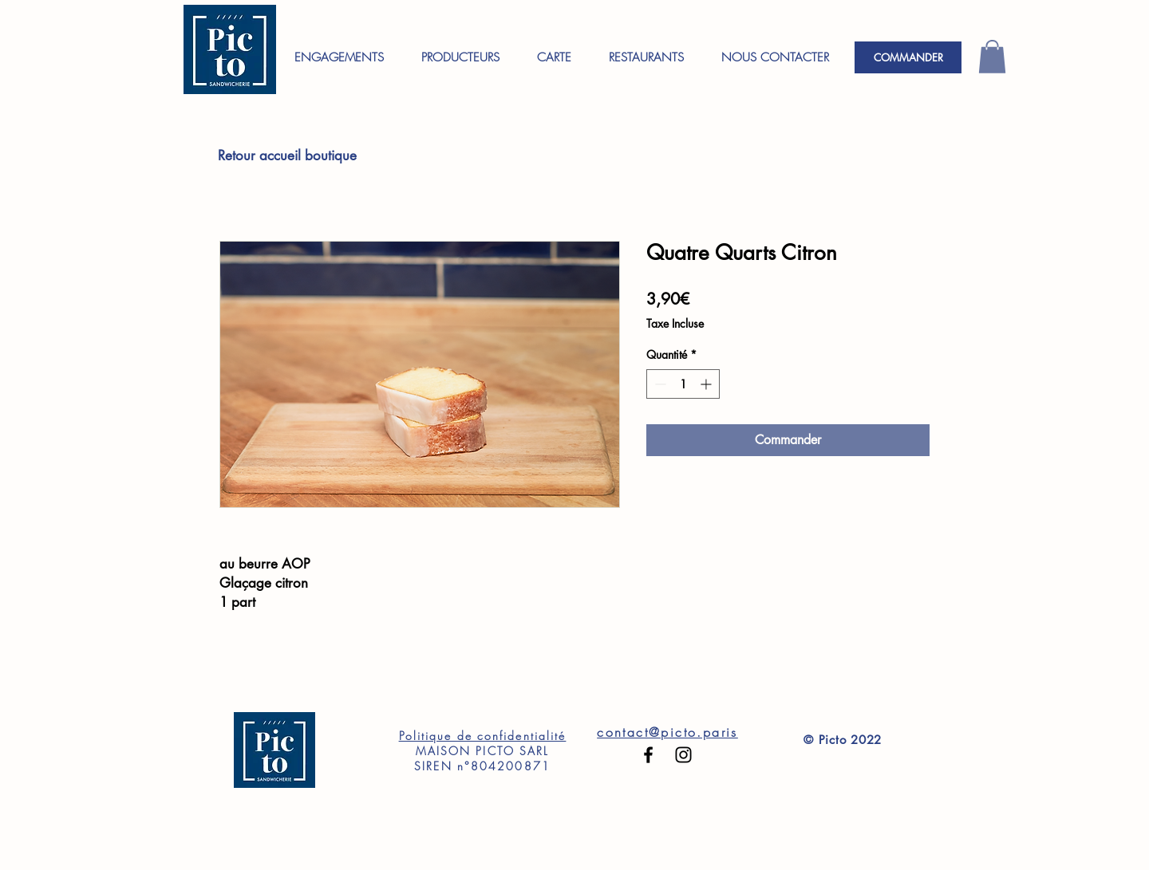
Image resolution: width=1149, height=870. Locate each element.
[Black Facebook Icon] (648, 755)
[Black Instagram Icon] (683, 755)
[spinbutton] (683, 384)
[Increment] (707, 384)
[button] (992, 56)
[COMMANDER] (908, 57)
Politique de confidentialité (483, 735)
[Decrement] (659, 384)
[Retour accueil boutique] (287, 156)
